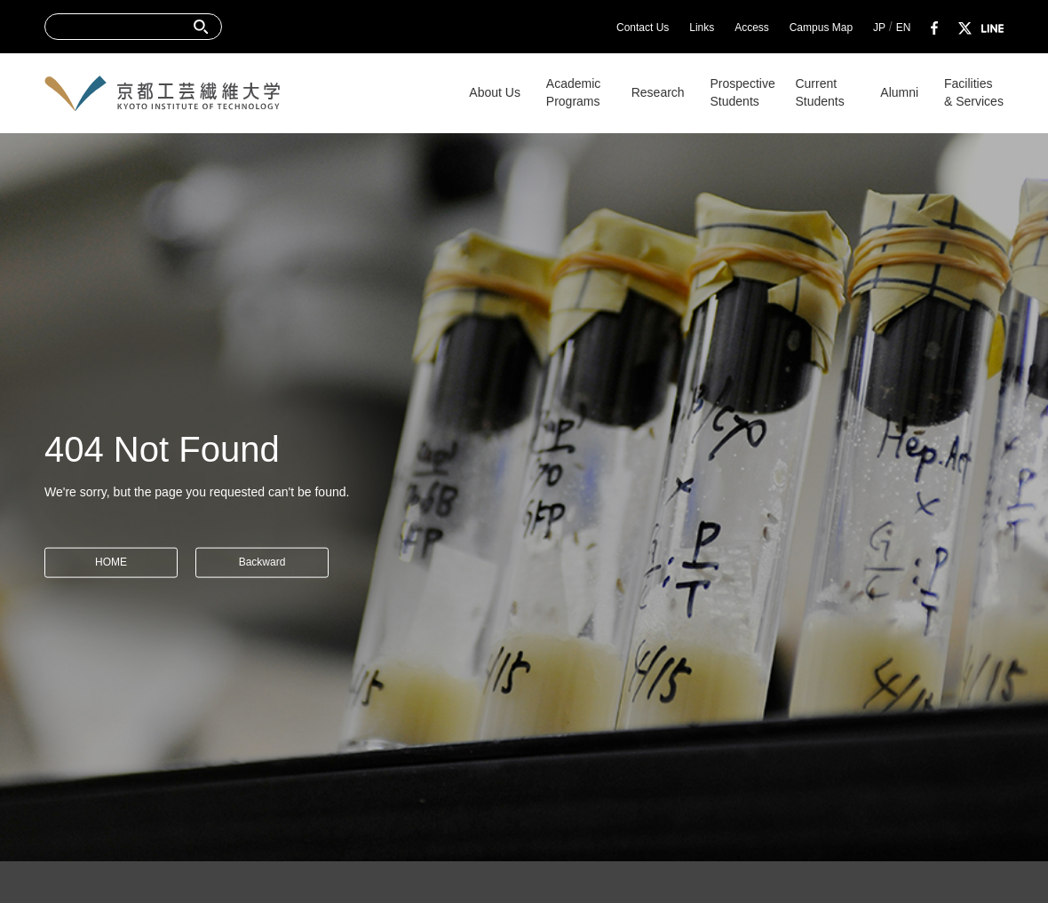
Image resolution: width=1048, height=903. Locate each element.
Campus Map (821, 27)
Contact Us (642, 27)
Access (751, 27)
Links (701, 27)
